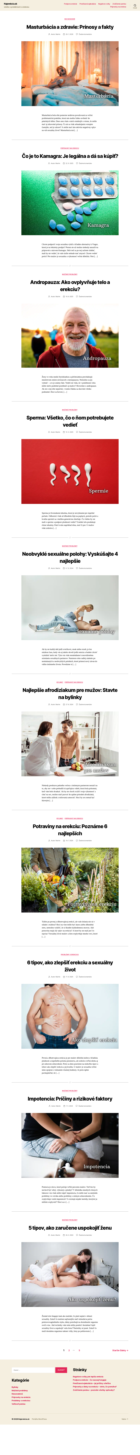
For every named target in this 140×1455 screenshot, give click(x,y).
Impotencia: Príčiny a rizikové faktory (70, 1118)
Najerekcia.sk (11, 4)
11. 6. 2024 (69, 993)
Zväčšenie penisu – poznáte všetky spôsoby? (95, 1420)
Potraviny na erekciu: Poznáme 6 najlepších (70, 845)
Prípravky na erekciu (118, 7)
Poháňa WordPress (39, 1449)
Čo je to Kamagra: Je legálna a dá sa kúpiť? (70, 167)
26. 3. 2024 (69, 1266)
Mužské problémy (70, 289)
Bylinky (59, 698)
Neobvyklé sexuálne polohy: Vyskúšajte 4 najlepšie (70, 572)
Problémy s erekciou (70, 971)
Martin (57, 42)
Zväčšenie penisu (119, 4)
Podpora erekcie (70, 4)
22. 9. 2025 (69, 178)
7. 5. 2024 (69, 1129)
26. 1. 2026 (69, 42)
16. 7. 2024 (69, 857)
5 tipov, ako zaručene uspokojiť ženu (70, 1254)
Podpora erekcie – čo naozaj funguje (90, 1410)
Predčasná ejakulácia (88, 4)
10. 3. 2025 (69, 447)
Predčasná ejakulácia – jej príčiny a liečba (93, 1413)
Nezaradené (70, 19)
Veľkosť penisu (19, 1434)
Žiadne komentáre (85, 42)
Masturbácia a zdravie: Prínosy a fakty (70, 30)
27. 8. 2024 (69, 720)
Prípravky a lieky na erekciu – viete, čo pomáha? (96, 1417)
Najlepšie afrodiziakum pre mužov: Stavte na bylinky (70, 709)
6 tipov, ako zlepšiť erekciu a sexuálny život (70, 982)
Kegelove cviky (104, 4)
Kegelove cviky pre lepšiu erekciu (89, 1407)
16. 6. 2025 (69, 311)
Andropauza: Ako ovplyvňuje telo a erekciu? (70, 300)
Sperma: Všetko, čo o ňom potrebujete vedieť (70, 436)
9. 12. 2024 (69, 584)
